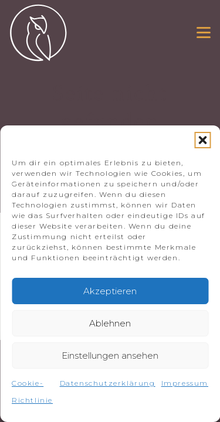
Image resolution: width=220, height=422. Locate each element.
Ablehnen (110, 323)
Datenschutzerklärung (107, 383)
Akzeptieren (110, 291)
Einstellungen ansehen (110, 355)
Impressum (184, 383)
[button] (202, 140)
